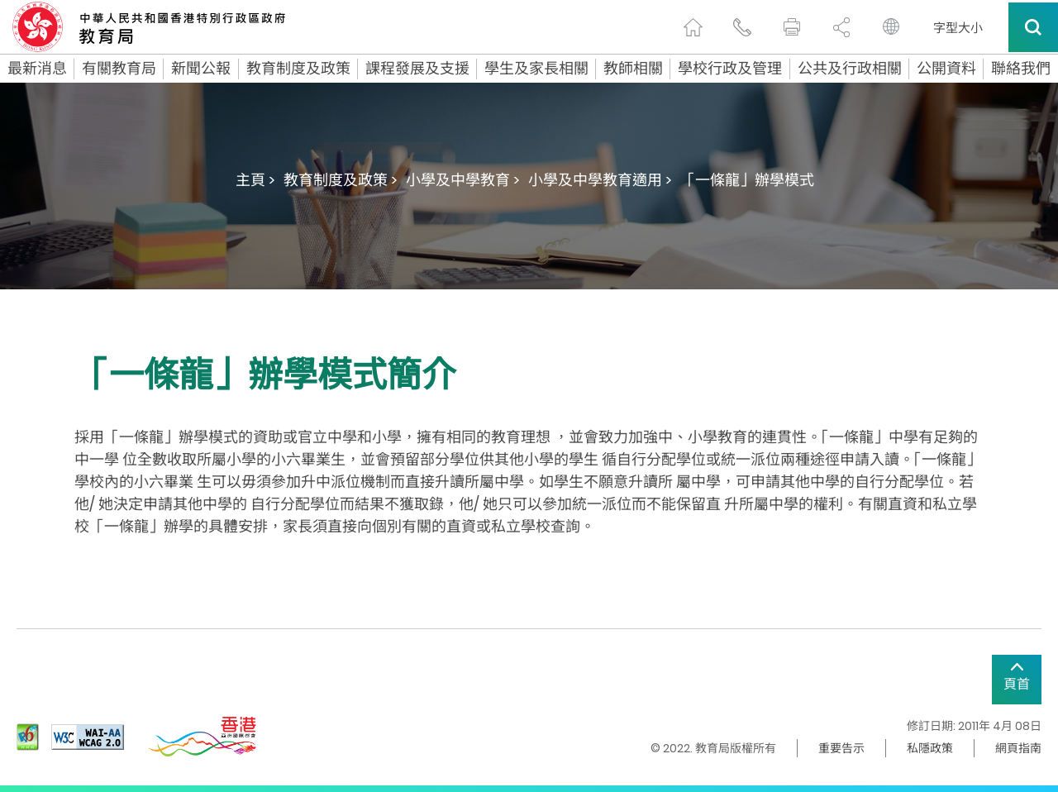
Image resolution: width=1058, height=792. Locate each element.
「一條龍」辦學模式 (747, 179)
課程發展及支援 (417, 68)
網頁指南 (1018, 748)
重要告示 (841, 748)
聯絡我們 (1021, 68)
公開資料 (946, 68)
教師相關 (633, 68)
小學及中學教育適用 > (600, 179)
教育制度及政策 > (341, 179)
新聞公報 (201, 68)
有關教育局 (119, 68)
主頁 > (255, 179)
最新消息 (37, 68)
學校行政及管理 (730, 68)
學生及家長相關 (536, 68)
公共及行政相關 (850, 68)
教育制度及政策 (298, 68)
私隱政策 (930, 748)
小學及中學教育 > (463, 179)
